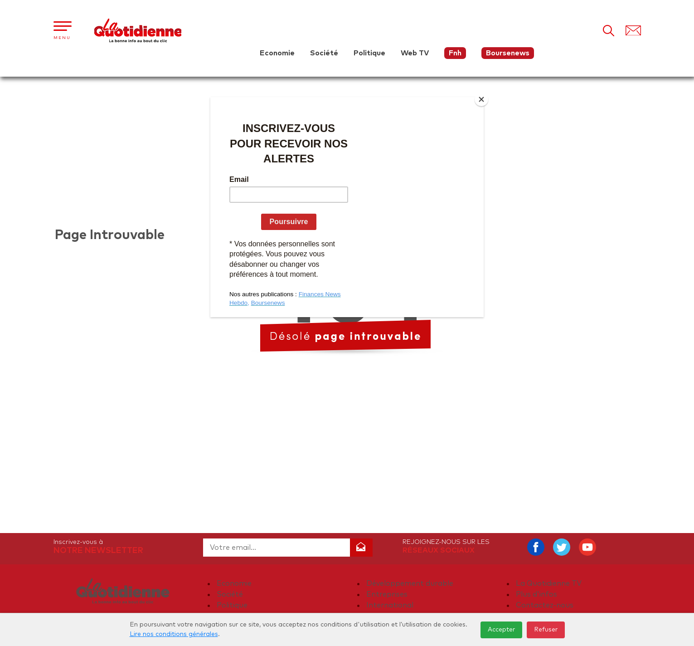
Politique (369, 53)
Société (324, 53)
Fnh (455, 53)
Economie (277, 53)
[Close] (481, 99)
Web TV (415, 53)
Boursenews (507, 53)
